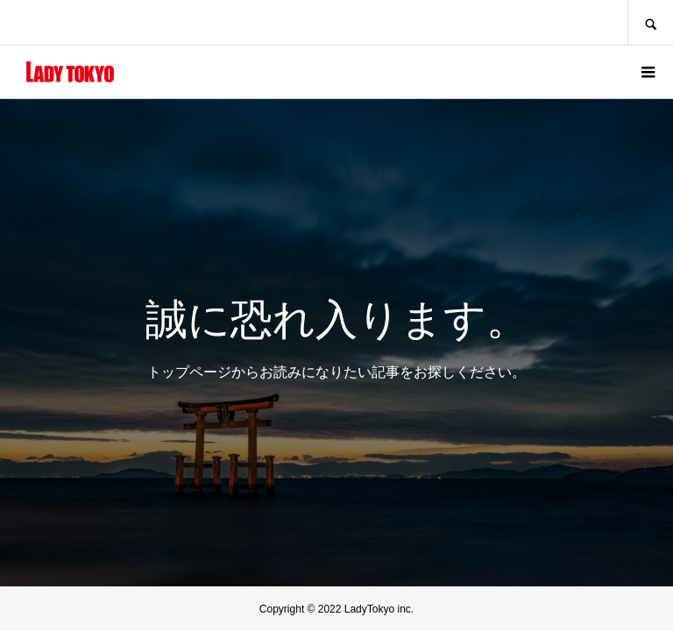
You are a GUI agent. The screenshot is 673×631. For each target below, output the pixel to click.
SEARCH (650, 22)
